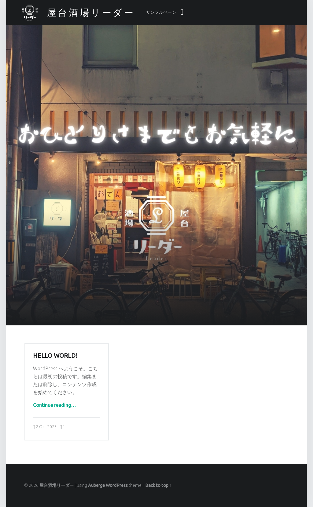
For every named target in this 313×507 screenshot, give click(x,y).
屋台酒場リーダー (56, 485)
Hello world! (55, 355)
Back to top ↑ (158, 485)
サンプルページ (161, 12)
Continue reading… (54, 405)
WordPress (117, 485)
